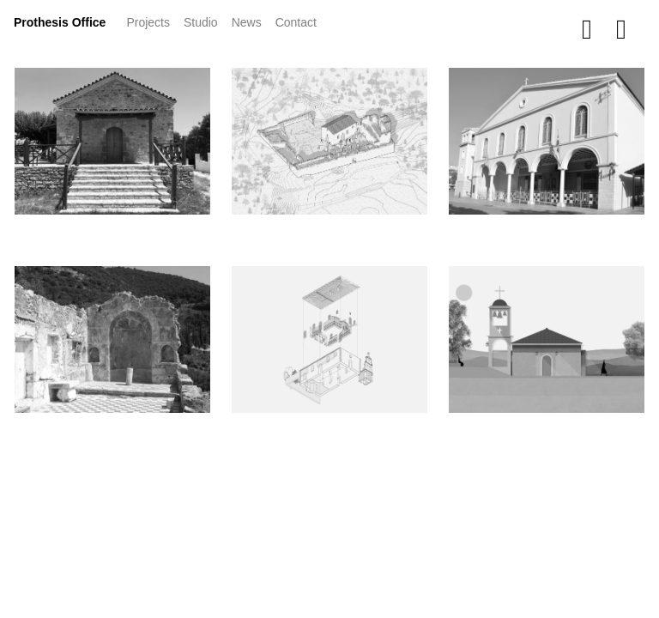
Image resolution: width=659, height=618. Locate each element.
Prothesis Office (60, 22)
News (250, 21)
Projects (151, 21)
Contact (296, 22)
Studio (201, 22)
